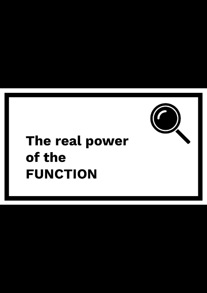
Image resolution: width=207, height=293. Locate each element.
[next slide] (192, 275)
